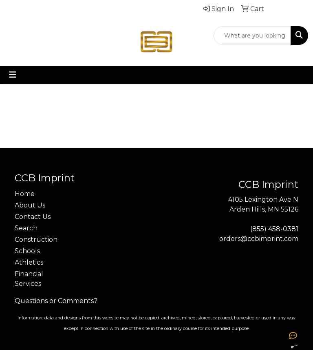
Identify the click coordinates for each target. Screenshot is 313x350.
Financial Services (29, 279)
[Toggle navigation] (12, 74)
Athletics (29, 262)
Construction (34, 239)
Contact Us (33, 217)
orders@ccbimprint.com (258, 239)
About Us (30, 205)
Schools (27, 251)
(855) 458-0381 (274, 229)
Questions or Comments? (56, 301)
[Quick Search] (252, 35)
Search (26, 228)
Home (25, 194)
